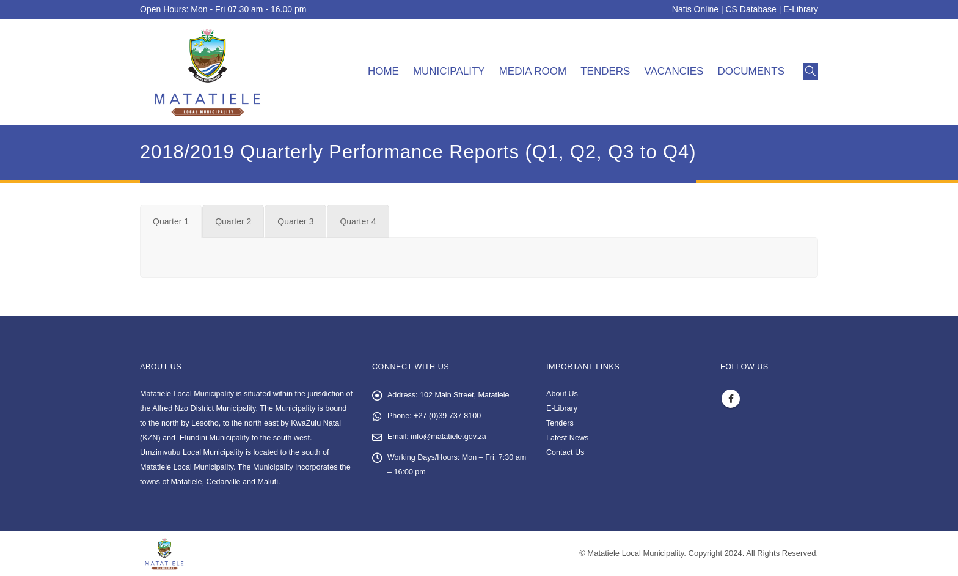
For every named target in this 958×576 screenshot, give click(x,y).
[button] (810, 71)
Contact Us (565, 452)
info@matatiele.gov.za (449, 437)
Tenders (605, 71)
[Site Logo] (207, 72)
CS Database (751, 9)
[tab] (171, 221)
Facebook (731, 399)
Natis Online (695, 9)
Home (383, 71)
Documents (750, 71)
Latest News (567, 438)
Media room (533, 71)
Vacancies (673, 71)
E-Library (800, 9)
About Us (562, 394)
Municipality (449, 71)
